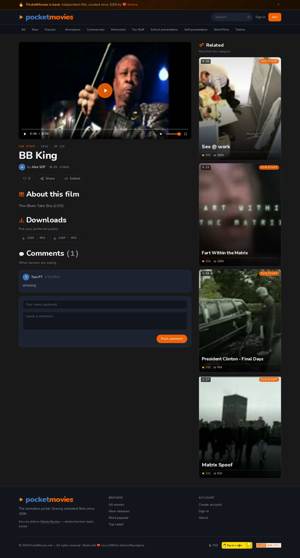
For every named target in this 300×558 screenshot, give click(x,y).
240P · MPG (65, 238)
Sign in (260, 17)
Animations (72, 29)
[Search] (248, 17)
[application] (105, 90)
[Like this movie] (26, 178)
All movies (116, 504)
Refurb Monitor (50, 522)
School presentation (164, 29)
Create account (210, 504)
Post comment (172, 338)
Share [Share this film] (47, 178)
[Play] (105, 90)
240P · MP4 (33, 238)
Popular (50, 29)
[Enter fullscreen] (185, 134)
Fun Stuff (138, 29)
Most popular (118, 518)
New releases (119, 511)
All (24, 29)
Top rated (116, 524)
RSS (213, 545)
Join (275, 17)
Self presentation (195, 29)
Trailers (240, 29)
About (203, 518)
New (35, 29)
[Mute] (161, 134)
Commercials (96, 29)
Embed (72, 178)
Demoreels (118, 29)
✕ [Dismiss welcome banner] (278, 4)
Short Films (221, 29)
